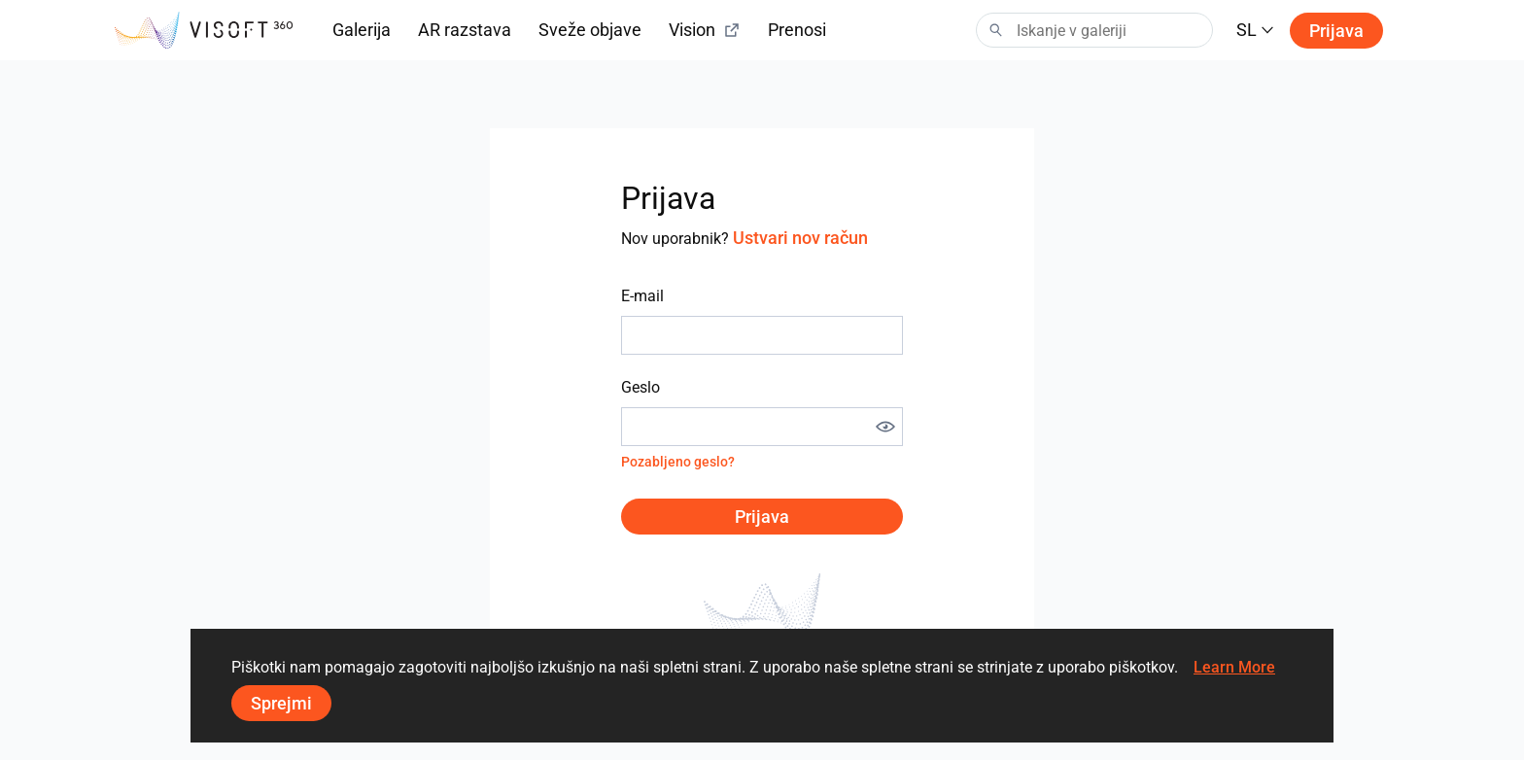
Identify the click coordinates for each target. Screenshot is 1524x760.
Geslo (640, 387)
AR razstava (464, 29)
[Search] (1094, 30)
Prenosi (797, 29)
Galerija (361, 29)
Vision (705, 29)
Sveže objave (589, 29)
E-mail (642, 296)
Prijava (1336, 30)
